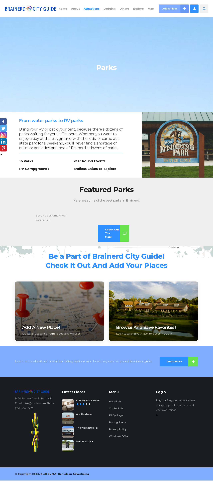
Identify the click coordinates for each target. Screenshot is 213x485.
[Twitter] (3, 128)
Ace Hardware (84, 414)
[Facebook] (3, 121)
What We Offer (118, 436)
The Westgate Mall (87, 427)
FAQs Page (116, 415)
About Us (115, 401)
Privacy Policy (117, 429)
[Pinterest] (3, 148)
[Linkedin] (3, 141)
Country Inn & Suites (88, 400)
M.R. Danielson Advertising (70, 474)
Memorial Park (84, 441)
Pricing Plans (117, 422)
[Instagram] (3, 135)
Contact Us (116, 408)
